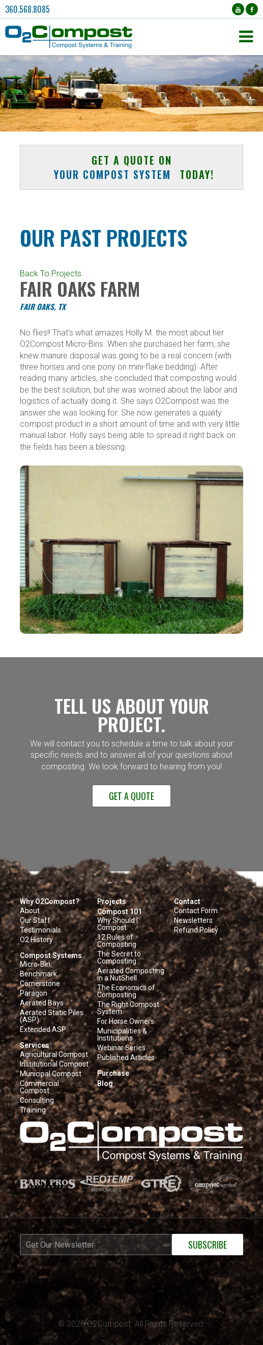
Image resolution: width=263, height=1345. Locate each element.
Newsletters (193, 920)
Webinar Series (121, 1048)
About (30, 911)
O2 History (36, 940)
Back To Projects (50, 273)
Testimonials (40, 930)
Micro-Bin (35, 964)
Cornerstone (40, 984)
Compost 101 (119, 912)
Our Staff (35, 920)
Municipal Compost (50, 1074)
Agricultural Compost (54, 1054)
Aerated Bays (42, 1003)
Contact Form (196, 911)
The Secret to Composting (119, 957)
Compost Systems (51, 955)
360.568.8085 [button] (27, 9)
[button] (119, 36)
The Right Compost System (128, 1008)
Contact (187, 901)
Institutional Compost (54, 1064)
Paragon (33, 993)
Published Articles (126, 1058)
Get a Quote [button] (131, 796)
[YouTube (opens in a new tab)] (238, 9)
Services (34, 1045)
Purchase (113, 1073)
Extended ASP (43, 1029)
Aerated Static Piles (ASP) (51, 1016)
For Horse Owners (125, 1021)
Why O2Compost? (49, 901)
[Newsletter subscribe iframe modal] (131, 1272)
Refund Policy (196, 930)
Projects (111, 901)
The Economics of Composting (126, 991)
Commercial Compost (39, 1087)
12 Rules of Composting (116, 941)
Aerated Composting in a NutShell (130, 974)
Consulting (37, 1100)
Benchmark (38, 974)
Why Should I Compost (117, 924)
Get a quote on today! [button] (131, 167)
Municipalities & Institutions (122, 1034)
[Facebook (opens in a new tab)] (252, 9)
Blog (105, 1083)
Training (33, 1110)
